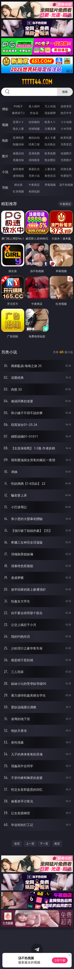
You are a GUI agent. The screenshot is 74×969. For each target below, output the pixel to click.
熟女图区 (50, 160)
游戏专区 (66, 106)
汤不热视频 (66, 185)
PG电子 (18, 106)
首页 (17, 843)
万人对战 (50, 106)
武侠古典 (66, 169)
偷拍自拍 (34, 137)
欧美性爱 (66, 137)
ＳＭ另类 (66, 128)
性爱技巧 (66, 176)
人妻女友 (50, 169)
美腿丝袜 (18, 160)
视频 (5, 125)
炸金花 (34, 113)
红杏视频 (18, 191)
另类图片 (66, 160)
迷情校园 (18, 176)
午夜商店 (34, 185)
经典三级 (34, 144)
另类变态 (66, 144)
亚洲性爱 (18, 137)
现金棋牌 (50, 113)
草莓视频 (50, 185)
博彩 (5, 109)
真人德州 (34, 106)
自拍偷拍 (34, 122)
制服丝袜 (18, 144)
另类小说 (34, 176)
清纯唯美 (34, 160)
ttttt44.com (37, 82)
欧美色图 (50, 153)
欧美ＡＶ (50, 122)
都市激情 (18, 169)
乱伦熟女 (50, 144)
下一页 (44, 843)
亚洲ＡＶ (18, 122)
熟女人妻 (18, 128)
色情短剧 (34, 191)
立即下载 (59, 960)
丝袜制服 (34, 128)
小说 (5, 172)
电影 (5, 140)
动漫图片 (66, 153)
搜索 (65, 92)
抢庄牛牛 (66, 113)
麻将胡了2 (18, 113)
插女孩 (18, 185)
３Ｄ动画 (66, 122)
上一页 (30, 843)
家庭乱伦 (34, 169)
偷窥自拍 (18, 153)
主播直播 (50, 128)
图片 (5, 156)
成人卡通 (50, 137)
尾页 (57, 843)
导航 (5, 187)
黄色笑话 (50, 176)
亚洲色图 (34, 153)
